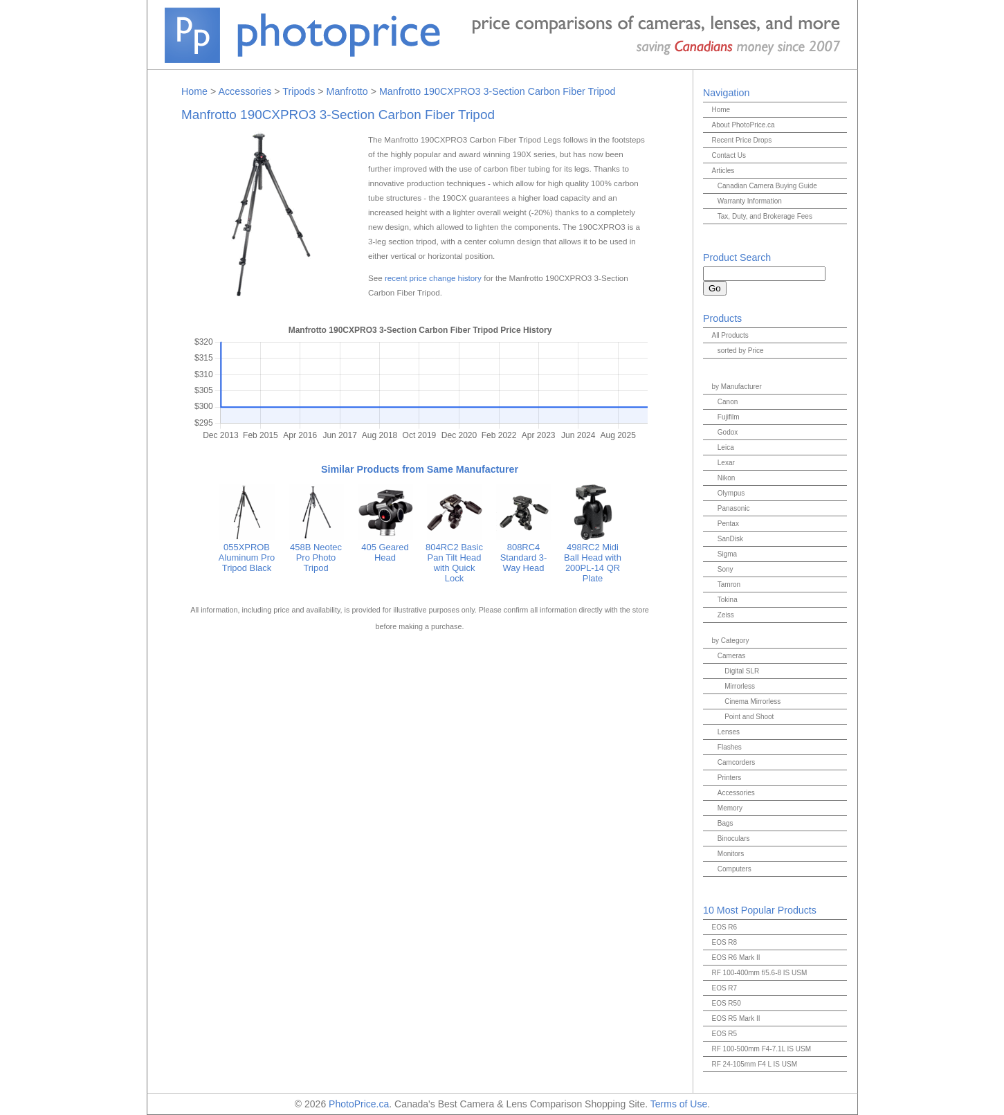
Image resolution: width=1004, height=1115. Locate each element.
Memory (730, 808)
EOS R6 (724, 927)
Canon (728, 402)
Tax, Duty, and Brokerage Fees (765, 216)
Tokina (728, 600)
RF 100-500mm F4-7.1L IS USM (761, 1049)
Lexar (726, 462)
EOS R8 (724, 942)
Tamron (729, 584)
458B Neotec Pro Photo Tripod (316, 552)
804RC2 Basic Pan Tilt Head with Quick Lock (454, 557)
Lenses (729, 732)
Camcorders (736, 762)
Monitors (731, 854)
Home (194, 91)
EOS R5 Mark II (735, 1018)
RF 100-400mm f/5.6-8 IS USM (759, 973)
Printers (729, 777)
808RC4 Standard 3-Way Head (523, 552)
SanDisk (730, 539)
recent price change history (433, 277)
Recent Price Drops (741, 140)
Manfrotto (347, 91)
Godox (728, 432)
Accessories (244, 91)
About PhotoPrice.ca (742, 125)
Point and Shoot (749, 716)
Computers (734, 869)
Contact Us (728, 155)
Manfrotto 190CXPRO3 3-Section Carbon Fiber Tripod (497, 91)
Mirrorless (739, 686)
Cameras (732, 656)
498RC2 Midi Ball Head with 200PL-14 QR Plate (592, 557)
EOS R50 (725, 1003)
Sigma (727, 554)
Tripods (298, 91)
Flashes (730, 747)
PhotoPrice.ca (359, 1103)
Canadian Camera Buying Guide (767, 186)
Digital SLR (741, 671)
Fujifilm (729, 417)
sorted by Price (741, 350)
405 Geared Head (385, 547)
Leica (726, 447)
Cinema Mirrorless (752, 701)
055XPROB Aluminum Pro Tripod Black (247, 552)
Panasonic (734, 508)
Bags (725, 823)
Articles (722, 170)
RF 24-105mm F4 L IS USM (754, 1064)
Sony (725, 569)
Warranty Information (750, 201)
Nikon (727, 478)
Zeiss (726, 615)
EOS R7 (724, 988)
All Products (729, 335)
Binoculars (734, 838)
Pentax (728, 523)
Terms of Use (678, 1103)
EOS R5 (724, 1033)
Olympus (731, 493)
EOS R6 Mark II (735, 957)
